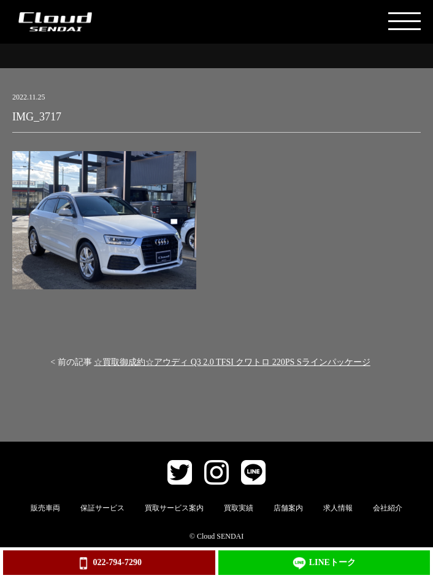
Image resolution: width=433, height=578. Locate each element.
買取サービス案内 (174, 508)
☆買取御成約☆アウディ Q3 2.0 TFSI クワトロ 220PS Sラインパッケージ (232, 362)
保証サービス (102, 508)
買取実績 (238, 508)
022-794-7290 (109, 563)
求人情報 (338, 508)
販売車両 (45, 508)
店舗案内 (288, 508)
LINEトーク (324, 563)
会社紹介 (387, 508)
